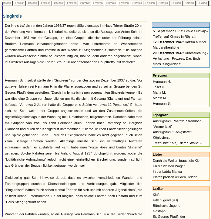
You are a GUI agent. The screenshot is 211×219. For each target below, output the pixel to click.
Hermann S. (162, 103)
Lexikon (19, 3)
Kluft (156, 194)
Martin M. (160, 98)
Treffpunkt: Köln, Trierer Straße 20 (178, 143)
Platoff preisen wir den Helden (175, 177)
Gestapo (159, 211)
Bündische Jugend (166, 205)
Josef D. (159, 87)
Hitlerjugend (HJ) (165, 200)
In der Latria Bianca (167, 171)
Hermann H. (162, 81)
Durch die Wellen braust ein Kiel (176, 160)
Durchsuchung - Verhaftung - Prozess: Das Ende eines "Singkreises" (180, 58)
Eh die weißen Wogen (169, 166)
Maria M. (159, 92)
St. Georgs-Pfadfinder (169, 216)
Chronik (6, 3)
